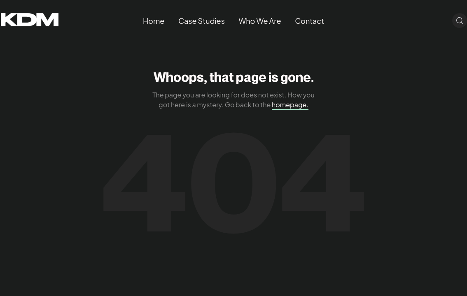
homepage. (290, 104)
